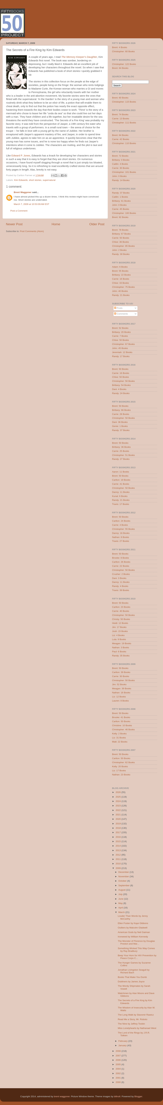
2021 (118, 814)
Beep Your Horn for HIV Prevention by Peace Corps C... (137, 956)
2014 (118, 846)
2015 (118, 841)
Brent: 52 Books (120, 328)
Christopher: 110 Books (124, 143)
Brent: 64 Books (120, 68)
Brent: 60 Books (120, 97)
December (124, 872)
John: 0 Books (119, 176)
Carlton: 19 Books (121, 480)
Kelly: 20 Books (120, 766)
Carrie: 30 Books (120, 168)
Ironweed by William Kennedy (133, 936)
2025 (118, 797)
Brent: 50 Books (120, 369)
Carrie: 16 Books (120, 279)
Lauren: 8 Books (120, 700)
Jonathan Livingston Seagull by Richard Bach (134, 971)
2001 (118, 1078)
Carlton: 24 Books (121, 521)
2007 (118, 1055)
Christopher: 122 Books (124, 64)
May (120, 903)
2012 (118, 854)
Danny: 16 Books (121, 533)
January (122, 1045)
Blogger (138, 1096)
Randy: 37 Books (121, 193)
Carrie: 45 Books (120, 209)
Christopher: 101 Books (124, 172)
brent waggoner (62, 1096)
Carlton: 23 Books (121, 607)
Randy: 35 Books (121, 655)
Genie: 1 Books (120, 426)
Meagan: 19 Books (121, 643)
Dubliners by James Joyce (131, 981)
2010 (118, 863)
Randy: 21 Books (121, 295)
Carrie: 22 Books (120, 566)
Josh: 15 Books (120, 631)
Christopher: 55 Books (123, 529)
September (124, 885)
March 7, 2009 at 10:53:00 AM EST (31, 204)
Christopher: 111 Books (124, 122)
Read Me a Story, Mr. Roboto (132, 1019)
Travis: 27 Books (120, 541)
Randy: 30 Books (121, 254)
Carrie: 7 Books (120, 336)
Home (56, 224)
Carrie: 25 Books (120, 451)
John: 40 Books (120, 291)
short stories (35, 180)
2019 (118, 823)
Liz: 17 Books (119, 770)
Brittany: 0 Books (120, 160)
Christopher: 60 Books (123, 51)
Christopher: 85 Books (123, 246)
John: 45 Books (120, 348)
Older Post (96, 224)
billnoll (117, 1096)
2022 (118, 810)
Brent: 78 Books (120, 230)
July (120, 894)
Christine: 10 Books (122, 725)
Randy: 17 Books (121, 356)
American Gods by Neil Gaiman (134, 932)
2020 (118, 819)
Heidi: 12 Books (120, 623)
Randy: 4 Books (120, 586)
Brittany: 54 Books (121, 385)
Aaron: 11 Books (120, 471)
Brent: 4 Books (119, 47)
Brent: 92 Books (120, 217)
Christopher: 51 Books (123, 455)
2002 (118, 1073)
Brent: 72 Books (120, 156)
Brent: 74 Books (120, 114)
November (124, 876)
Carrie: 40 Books (120, 611)
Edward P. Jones (20, 155)
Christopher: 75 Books (123, 287)
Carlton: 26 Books (121, 562)
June (121, 899)
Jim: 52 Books (119, 684)
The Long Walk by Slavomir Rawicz (136, 1014)
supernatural (49, 180)
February (123, 1041)
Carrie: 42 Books (120, 139)
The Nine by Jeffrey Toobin (131, 1023)
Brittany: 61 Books (121, 201)
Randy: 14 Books (121, 180)
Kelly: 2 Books (119, 733)
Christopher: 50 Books (123, 381)
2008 (118, 1051)
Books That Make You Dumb (132, 977)
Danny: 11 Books (121, 492)
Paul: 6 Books (119, 651)
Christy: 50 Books (121, 619)
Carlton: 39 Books (121, 672)
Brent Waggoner (23, 192)
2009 (118, 868)
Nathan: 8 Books (120, 537)
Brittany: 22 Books (121, 275)
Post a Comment (19, 210)
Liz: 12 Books (119, 696)
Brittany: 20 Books (121, 332)
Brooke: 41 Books (121, 717)
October (122, 881)
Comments (121, 314)
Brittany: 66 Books (121, 410)
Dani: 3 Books (119, 578)
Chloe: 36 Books (120, 242)
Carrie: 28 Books (120, 414)
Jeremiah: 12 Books (122, 352)
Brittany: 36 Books (121, 447)
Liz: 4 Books (118, 635)
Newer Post (14, 224)
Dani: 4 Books (119, 389)
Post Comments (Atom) (32, 231)
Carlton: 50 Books (121, 721)
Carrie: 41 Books (120, 484)
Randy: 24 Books (121, 393)
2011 (118, 859)
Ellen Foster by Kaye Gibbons (133, 923)
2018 (118, 828)
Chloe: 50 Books (120, 340)
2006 (118, 1060)
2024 (118, 801)
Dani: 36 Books (120, 422)
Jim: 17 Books (119, 627)
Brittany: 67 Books (121, 234)
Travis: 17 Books (120, 504)
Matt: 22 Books (119, 741)
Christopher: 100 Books (124, 213)
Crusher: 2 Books (121, 574)
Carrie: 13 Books (120, 118)
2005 (118, 1064)
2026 (118, 792)
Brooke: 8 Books (120, 558)
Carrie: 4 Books (120, 525)
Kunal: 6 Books (120, 496)
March (121, 912)
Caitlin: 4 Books (120, 164)
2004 (118, 1069)
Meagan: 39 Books (121, 688)
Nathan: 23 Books (121, 774)
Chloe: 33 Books (120, 283)
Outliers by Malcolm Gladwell (132, 927)
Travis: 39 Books (120, 590)
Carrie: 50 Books (120, 238)
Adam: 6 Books (120, 267)
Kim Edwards (21, 180)
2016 (118, 837)
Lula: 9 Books (119, 639)
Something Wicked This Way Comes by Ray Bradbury (136, 949)
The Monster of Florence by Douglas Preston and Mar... (136, 942)
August (122, 890)
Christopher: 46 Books (123, 729)
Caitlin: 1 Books (120, 197)
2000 (118, 1082)
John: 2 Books (119, 250)
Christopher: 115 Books (124, 102)
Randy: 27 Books (121, 459)
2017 (118, 832)
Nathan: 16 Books (121, 692)
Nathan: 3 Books (120, 647)
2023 (118, 805)
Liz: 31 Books (119, 737)
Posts (118, 308)
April (121, 907)
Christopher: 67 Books (123, 344)
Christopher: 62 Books (123, 762)
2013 (118, 850)
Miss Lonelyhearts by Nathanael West (137, 1028)
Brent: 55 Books (120, 271)
